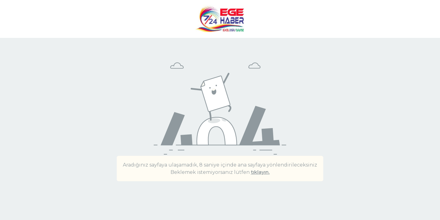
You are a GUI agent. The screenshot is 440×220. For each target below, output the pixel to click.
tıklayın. (260, 172)
